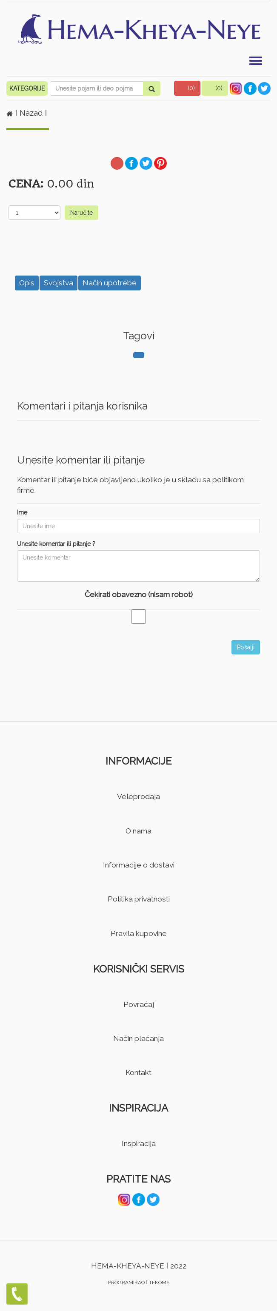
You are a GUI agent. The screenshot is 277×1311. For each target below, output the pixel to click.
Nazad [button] (32, 112)
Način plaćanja (138, 1038)
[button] (187, 88)
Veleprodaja (138, 796)
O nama (138, 831)
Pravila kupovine (139, 933)
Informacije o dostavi (138, 865)
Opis (26, 283)
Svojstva (58, 283)
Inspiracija (139, 1143)
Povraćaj (138, 1004)
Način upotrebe (110, 283)
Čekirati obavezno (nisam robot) (139, 594)
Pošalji (245, 647)
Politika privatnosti (139, 899)
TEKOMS (159, 1282)
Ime (22, 512)
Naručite (81, 212)
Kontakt (138, 1072)
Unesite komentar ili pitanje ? (56, 543)
